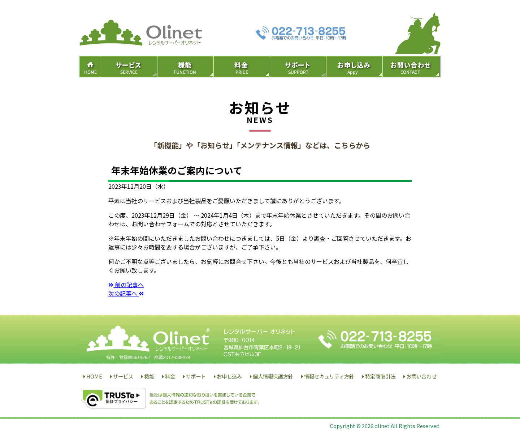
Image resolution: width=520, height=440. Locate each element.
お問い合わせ (421, 376)
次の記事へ (126, 293)
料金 (170, 376)
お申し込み (229, 376)
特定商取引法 (380, 376)
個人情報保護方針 (273, 376)
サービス (123, 376)
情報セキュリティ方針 (329, 376)
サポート (196, 376)
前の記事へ (126, 284)
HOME (94, 376)
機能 (149, 376)
